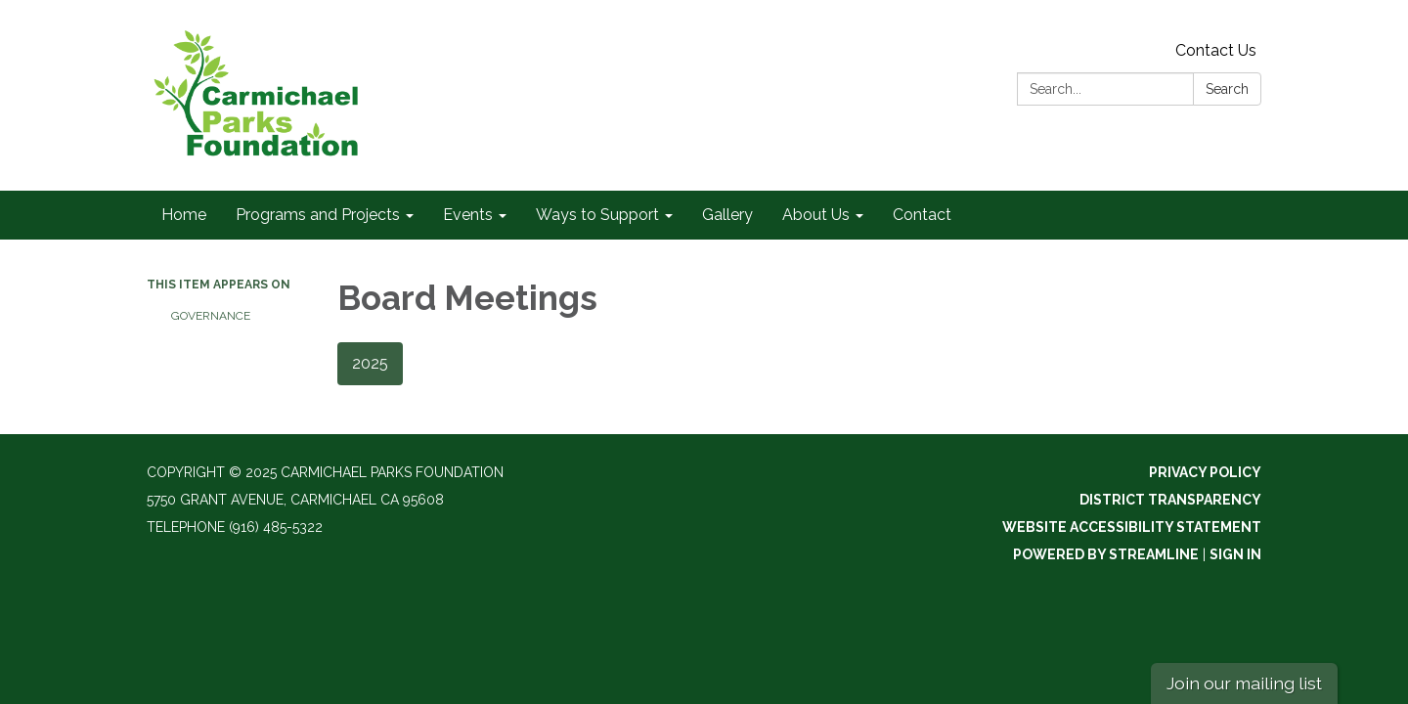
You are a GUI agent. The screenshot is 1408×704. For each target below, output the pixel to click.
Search (1227, 89)
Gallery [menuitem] (727, 214)
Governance (210, 316)
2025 (370, 363)
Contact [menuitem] (922, 214)
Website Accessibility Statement (1131, 527)
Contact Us (1215, 50)
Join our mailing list (1244, 683)
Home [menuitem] (183, 214)
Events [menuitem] (468, 214)
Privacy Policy (1205, 472)
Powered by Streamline (1106, 554)
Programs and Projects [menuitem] (318, 214)
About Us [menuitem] (816, 214)
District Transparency (1170, 499)
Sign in (1235, 554)
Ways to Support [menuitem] (597, 214)
